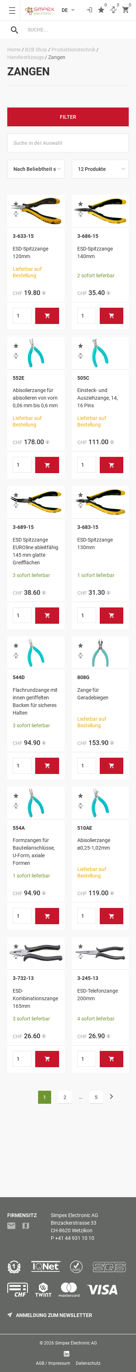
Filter (68, 117)
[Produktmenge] (22, 316)
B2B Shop (36, 49)
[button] (16, 204)
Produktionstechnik (73, 49)
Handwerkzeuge (25, 57)
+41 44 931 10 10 (74, 1238)
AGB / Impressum (53, 1363)
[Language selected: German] (64, 10)
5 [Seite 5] (96, 1097)
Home (14, 49)
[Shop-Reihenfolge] (36, 169)
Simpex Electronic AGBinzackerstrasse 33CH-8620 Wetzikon (74, 1222)
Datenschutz (88, 1363)
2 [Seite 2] (64, 1097)
